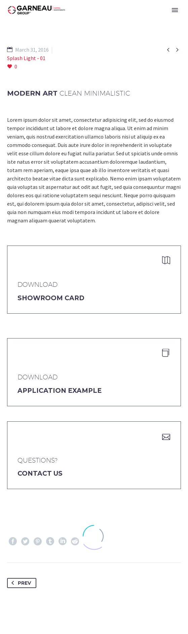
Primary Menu (175, 10)
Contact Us (40, 473)
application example (59, 390)
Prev (20, 583)
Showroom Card (50, 298)
